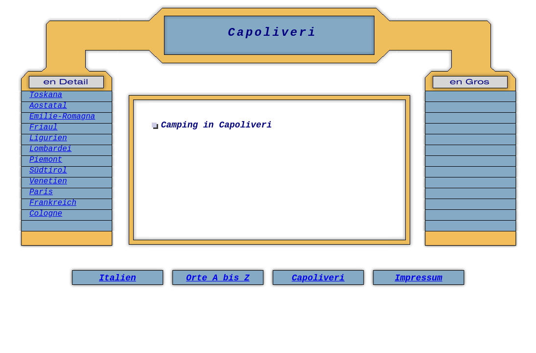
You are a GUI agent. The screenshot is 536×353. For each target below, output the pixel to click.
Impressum (418, 278)
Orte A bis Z (218, 278)
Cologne (45, 213)
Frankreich (52, 203)
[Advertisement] (271, 180)
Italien (117, 278)
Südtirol (48, 170)
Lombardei (50, 149)
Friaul (43, 127)
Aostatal (48, 105)
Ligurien (48, 138)
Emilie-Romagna (62, 116)
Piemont (45, 159)
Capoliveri (318, 278)
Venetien (48, 181)
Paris (41, 192)
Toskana (45, 95)
